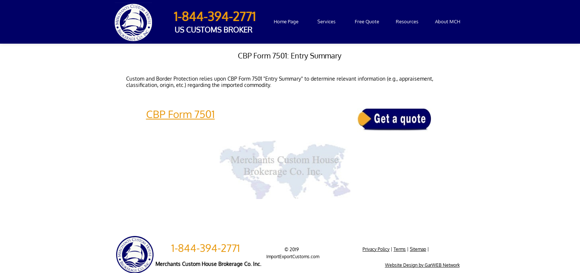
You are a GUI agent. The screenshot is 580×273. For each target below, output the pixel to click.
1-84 (185, 16)
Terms (400, 249)
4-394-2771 (215, 248)
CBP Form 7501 (180, 114)
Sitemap (418, 249)
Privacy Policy (376, 249)
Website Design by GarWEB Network (422, 265)
